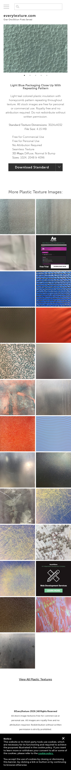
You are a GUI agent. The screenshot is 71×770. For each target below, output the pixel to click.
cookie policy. (45, 753)
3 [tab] (35, 75)
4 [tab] (41, 75)
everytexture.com (35, 17)
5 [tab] (47, 75)
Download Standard (32, 167)
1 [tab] (24, 75)
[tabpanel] (35, 48)
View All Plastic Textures (35, 679)
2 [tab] (30, 75)
